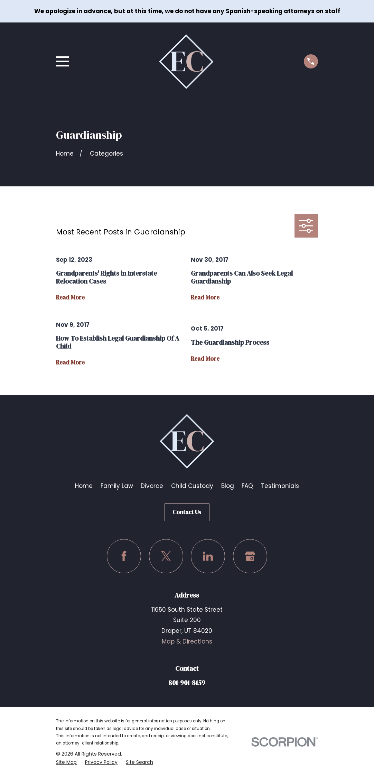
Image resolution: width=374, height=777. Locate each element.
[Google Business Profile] (250, 556)
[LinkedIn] (208, 556)
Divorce (152, 486)
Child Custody (192, 486)
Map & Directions (187, 641)
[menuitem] (66, 762)
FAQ (247, 486)
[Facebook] (124, 556)
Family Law (117, 486)
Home (84, 486)
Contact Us (186, 512)
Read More (70, 297)
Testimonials (280, 486)
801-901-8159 (186, 682)
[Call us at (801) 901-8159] (311, 61)
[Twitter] (166, 556)
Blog (227, 486)
